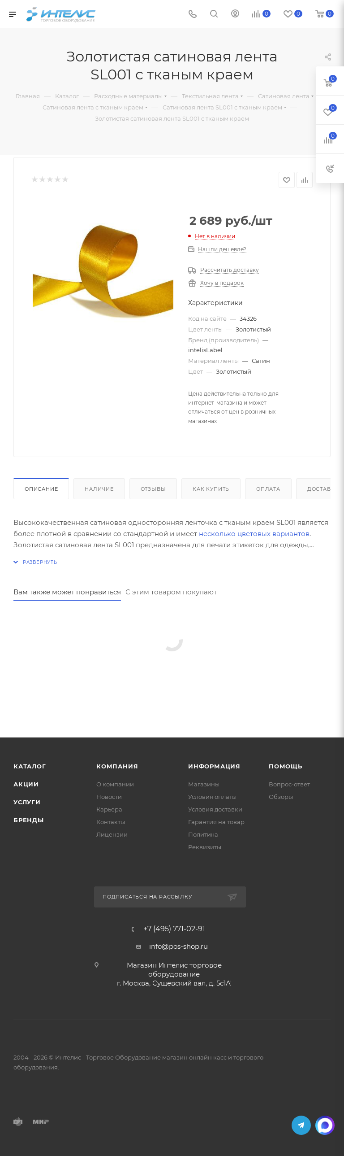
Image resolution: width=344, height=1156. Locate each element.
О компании (115, 784)
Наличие (99, 489)
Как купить (211, 489)
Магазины (203, 784)
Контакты (110, 821)
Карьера (109, 809)
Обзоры (281, 796)
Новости (109, 796)
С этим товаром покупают (171, 592)
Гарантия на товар (216, 821)
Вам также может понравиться (67, 592)
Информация (214, 766)
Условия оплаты (212, 796)
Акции (26, 784)
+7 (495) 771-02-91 (174, 929)
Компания (117, 766)
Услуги (27, 802)
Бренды (28, 820)
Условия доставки (215, 809)
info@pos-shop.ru (178, 946)
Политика (203, 834)
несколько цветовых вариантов (254, 533)
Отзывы (153, 489)
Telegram (301, 1125)
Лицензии (112, 834)
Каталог (29, 766)
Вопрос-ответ (289, 784)
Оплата (268, 489)
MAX (325, 1125)
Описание (41, 489)
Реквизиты (204, 847)
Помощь (285, 766)
